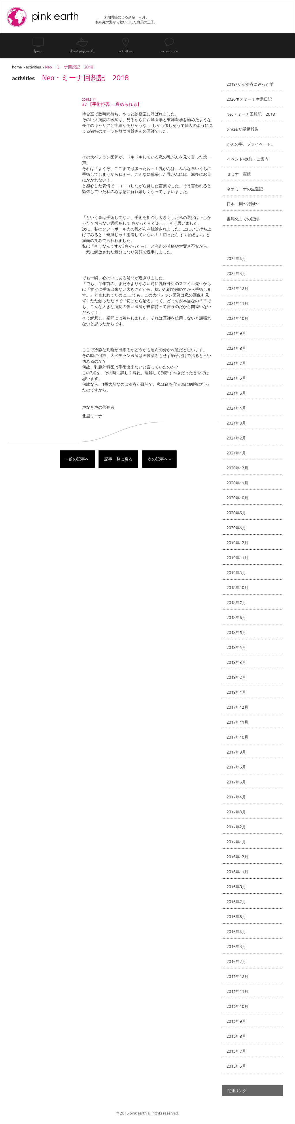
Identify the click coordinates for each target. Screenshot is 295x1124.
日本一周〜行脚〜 (243, 204)
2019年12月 (237, 543)
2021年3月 (236, 423)
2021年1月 (236, 453)
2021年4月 (236, 408)
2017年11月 (237, 722)
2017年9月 (236, 752)
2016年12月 (237, 857)
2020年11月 (237, 483)
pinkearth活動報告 (243, 129)
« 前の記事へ (77, 459)
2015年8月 (236, 1036)
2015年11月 (237, 991)
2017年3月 (236, 812)
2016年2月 (236, 961)
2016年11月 (237, 872)
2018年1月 (236, 692)
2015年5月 (236, 1066)
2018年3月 (236, 662)
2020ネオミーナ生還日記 (249, 99)
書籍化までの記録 (243, 219)
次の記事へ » (159, 459)
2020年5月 (236, 528)
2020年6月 (236, 513)
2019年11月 (237, 558)
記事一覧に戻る (118, 459)
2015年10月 (237, 1006)
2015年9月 (236, 1021)
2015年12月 (237, 976)
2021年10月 (237, 318)
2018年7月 (236, 602)
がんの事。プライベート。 (251, 144)
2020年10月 (237, 498)
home (17, 67)
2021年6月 (236, 378)
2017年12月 (237, 707)
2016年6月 (236, 916)
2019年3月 (236, 572)
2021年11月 (237, 303)
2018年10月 (237, 587)
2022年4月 (236, 258)
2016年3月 (236, 946)
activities (33, 67)
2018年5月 (236, 632)
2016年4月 (236, 931)
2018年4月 (236, 647)
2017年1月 (236, 842)
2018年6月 (236, 617)
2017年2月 (236, 827)
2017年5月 (236, 782)
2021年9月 (236, 333)
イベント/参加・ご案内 (248, 159)
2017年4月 (236, 797)
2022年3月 (236, 273)
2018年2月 (236, 677)
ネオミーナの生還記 (245, 189)
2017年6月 (236, 767)
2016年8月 (236, 887)
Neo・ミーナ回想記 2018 (251, 114)
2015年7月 (236, 1051)
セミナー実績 (239, 174)
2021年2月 (236, 438)
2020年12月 (237, 468)
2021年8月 (236, 348)
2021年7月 (236, 363)
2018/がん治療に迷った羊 (250, 84)
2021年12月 (237, 288)
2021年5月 (236, 393)
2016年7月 (236, 902)
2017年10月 (237, 737)
